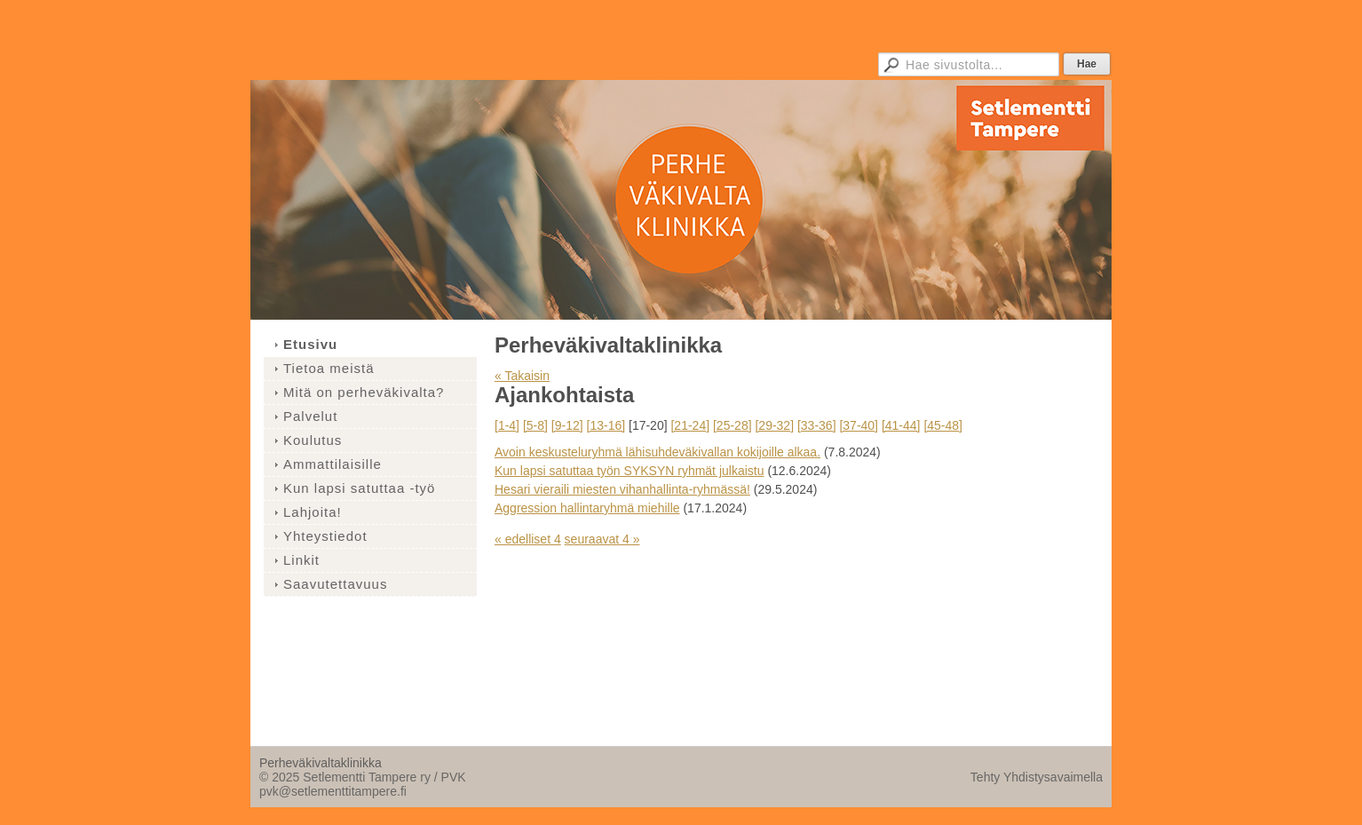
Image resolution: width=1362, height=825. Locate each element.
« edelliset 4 (528, 539)
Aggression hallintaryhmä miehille (587, 508)
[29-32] (774, 425)
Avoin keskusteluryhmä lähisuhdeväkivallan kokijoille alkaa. (657, 452)
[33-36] (816, 425)
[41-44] (901, 425)
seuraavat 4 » (602, 539)
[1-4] (507, 425)
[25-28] (732, 425)
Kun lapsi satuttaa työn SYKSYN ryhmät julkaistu (629, 471)
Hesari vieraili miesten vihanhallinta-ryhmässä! (622, 489)
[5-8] (535, 425)
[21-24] (689, 425)
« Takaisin (522, 376)
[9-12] (567, 425)
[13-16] (606, 425)
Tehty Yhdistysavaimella (1036, 777)
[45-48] (942, 425)
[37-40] (858, 425)
